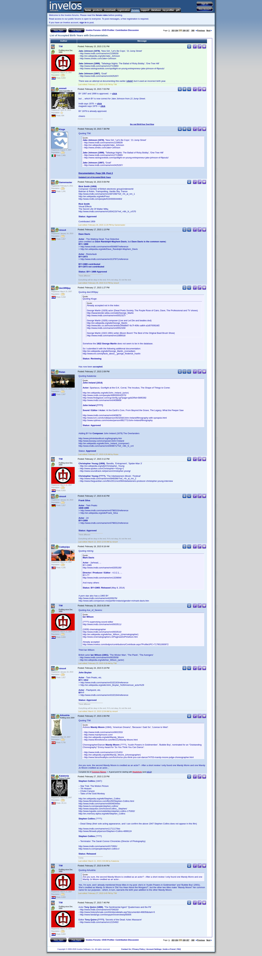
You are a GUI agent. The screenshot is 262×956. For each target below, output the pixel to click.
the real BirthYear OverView (142, 124)
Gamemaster (65, 182)
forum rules (102, 15)
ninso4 (62, 230)
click (114, 93)
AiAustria (65, 715)
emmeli (63, 88)
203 (173, 30)
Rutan (62, 372)
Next (209, 30)
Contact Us (126, 949)
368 (192, 30)
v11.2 (149, 772)
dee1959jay (65, 288)
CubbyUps (64, 547)
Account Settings (153, 949)
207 (187, 30)
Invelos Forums (93, 30)
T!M (60, 46)
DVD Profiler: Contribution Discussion (120, 30)
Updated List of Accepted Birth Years (95, 177)
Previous (200, 30)
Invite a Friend (169, 949)
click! (130, 81)
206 (184, 30)
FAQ (179, 949)
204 (176, 30)
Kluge (62, 129)
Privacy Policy (138, 949)
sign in (83, 22)
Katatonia (64, 776)
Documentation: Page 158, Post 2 (96, 173)
